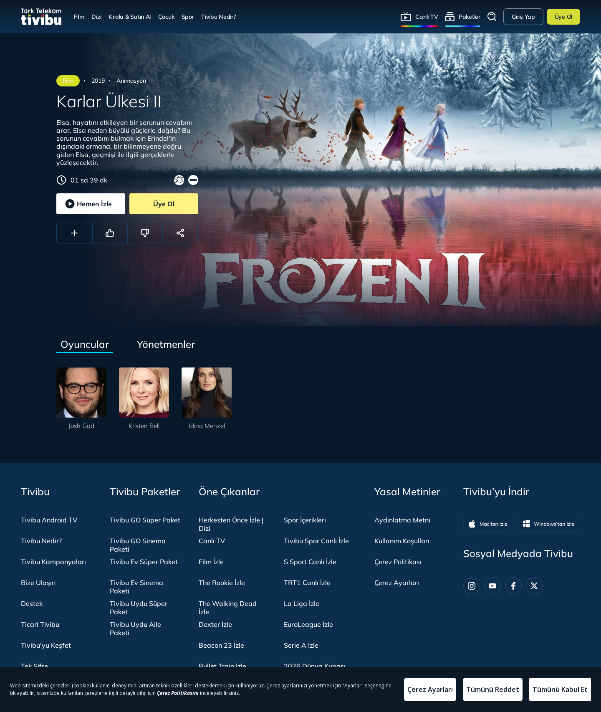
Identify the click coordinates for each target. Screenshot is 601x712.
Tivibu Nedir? (218, 16)
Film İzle (211, 561)
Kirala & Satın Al (130, 16)
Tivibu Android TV (49, 520)
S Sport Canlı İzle (310, 561)
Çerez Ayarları (396, 582)
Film (79, 16)
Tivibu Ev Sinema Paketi (136, 586)
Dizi (96, 16)
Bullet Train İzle (222, 666)
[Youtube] (492, 586)
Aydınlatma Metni (402, 520)
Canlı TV (426, 16)
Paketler (469, 16)
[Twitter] (534, 586)
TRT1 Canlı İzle (307, 582)
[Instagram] (471, 586)
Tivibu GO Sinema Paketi (138, 545)
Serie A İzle (301, 645)
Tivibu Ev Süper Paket (144, 561)
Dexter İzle (215, 624)
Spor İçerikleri (305, 520)
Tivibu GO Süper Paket (145, 520)
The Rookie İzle (222, 582)
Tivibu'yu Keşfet (46, 645)
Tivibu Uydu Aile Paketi (135, 628)
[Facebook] (513, 586)
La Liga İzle (301, 603)
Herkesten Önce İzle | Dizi (231, 524)
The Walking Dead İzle (228, 607)
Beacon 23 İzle (221, 645)
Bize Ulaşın (38, 582)
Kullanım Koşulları (401, 541)
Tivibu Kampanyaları (53, 561)
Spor (188, 16)
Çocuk (166, 16)
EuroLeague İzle (308, 624)
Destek (32, 603)
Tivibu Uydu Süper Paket (138, 607)
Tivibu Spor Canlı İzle (316, 541)
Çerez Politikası (398, 561)
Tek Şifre (34, 666)
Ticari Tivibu (40, 624)
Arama (492, 17)
